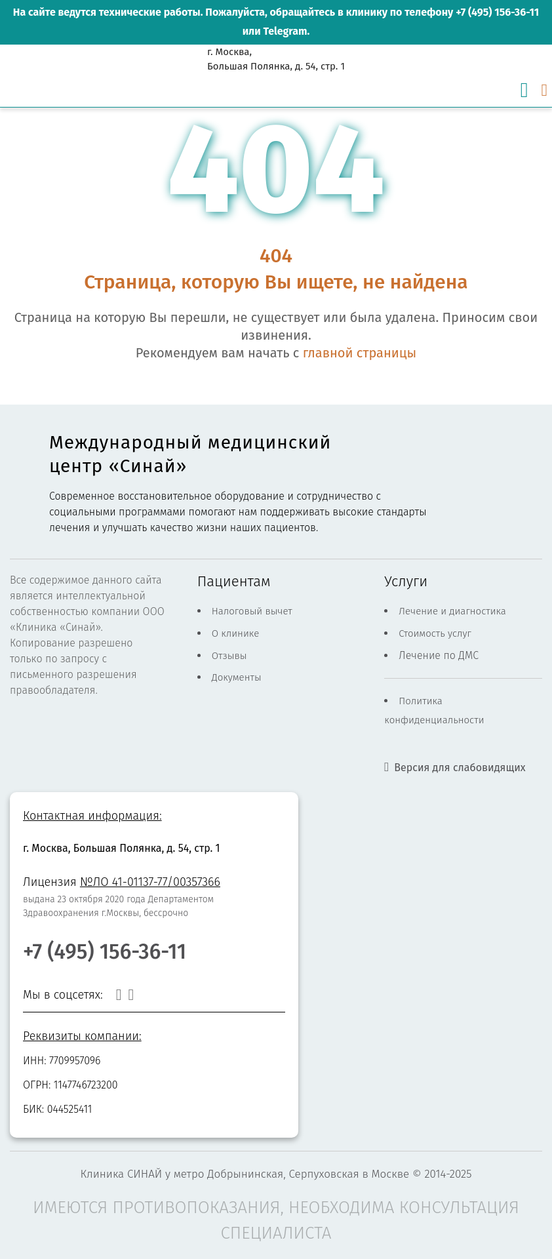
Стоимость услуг (435, 633)
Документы (237, 677)
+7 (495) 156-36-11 (497, 12)
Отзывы (229, 656)
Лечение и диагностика (452, 611)
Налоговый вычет (252, 611)
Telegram (285, 31)
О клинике (236, 633)
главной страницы (359, 353)
